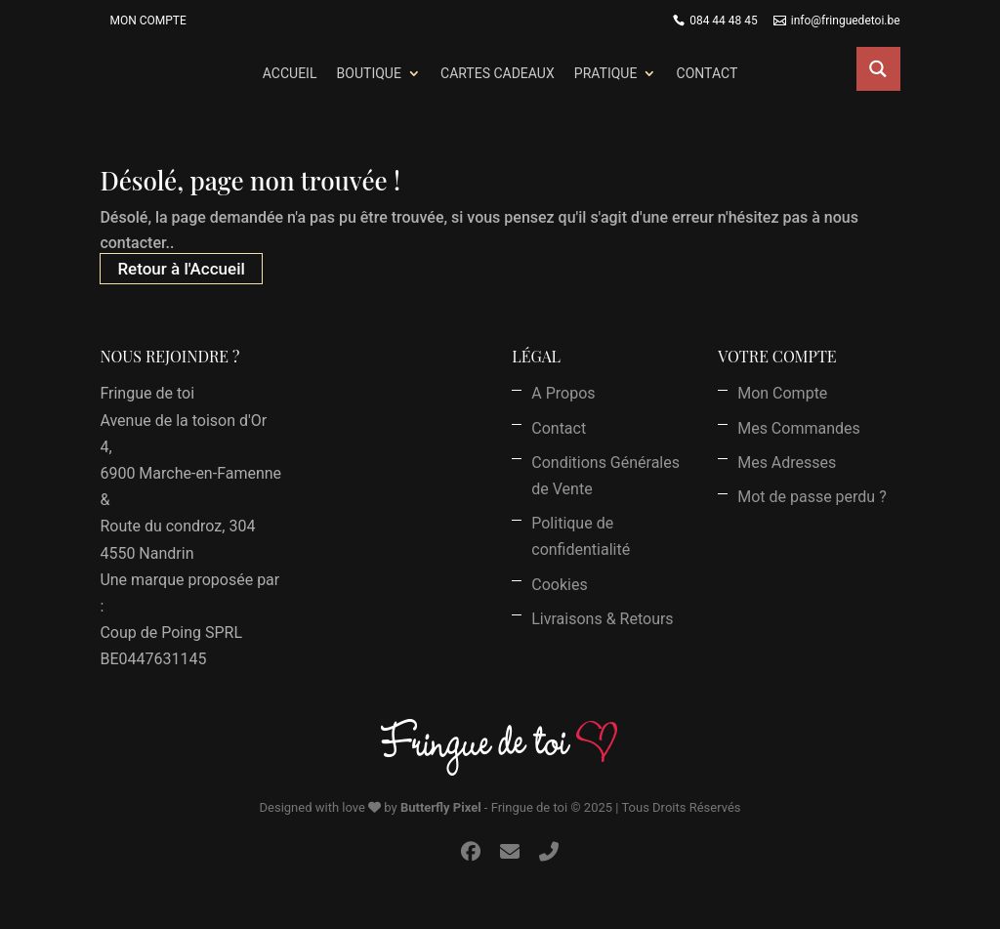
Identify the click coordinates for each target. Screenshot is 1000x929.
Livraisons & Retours (602, 619)
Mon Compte (147, 20)
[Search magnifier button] (878, 69)
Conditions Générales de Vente (605, 475)
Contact (707, 73)
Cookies (559, 584)
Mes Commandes (798, 428)
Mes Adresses (786, 462)
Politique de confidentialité (580, 536)
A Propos (563, 393)
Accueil (290, 73)
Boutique (369, 73)
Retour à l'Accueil (180, 268)
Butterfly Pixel (440, 807)
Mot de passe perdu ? (812, 496)
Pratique (606, 73)
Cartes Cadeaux (497, 73)
